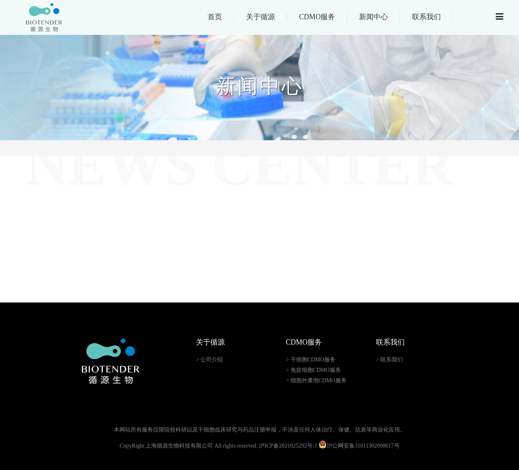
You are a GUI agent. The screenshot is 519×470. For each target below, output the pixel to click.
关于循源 (260, 17)
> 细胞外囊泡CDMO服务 (316, 380)
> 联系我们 (389, 360)
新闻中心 (373, 17)
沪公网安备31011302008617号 (359, 446)
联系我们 (426, 17)
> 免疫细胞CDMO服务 (313, 370)
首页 (215, 17)
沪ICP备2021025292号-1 (288, 446)
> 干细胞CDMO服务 (310, 360)
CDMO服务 (317, 17)
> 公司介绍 (209, 360)
